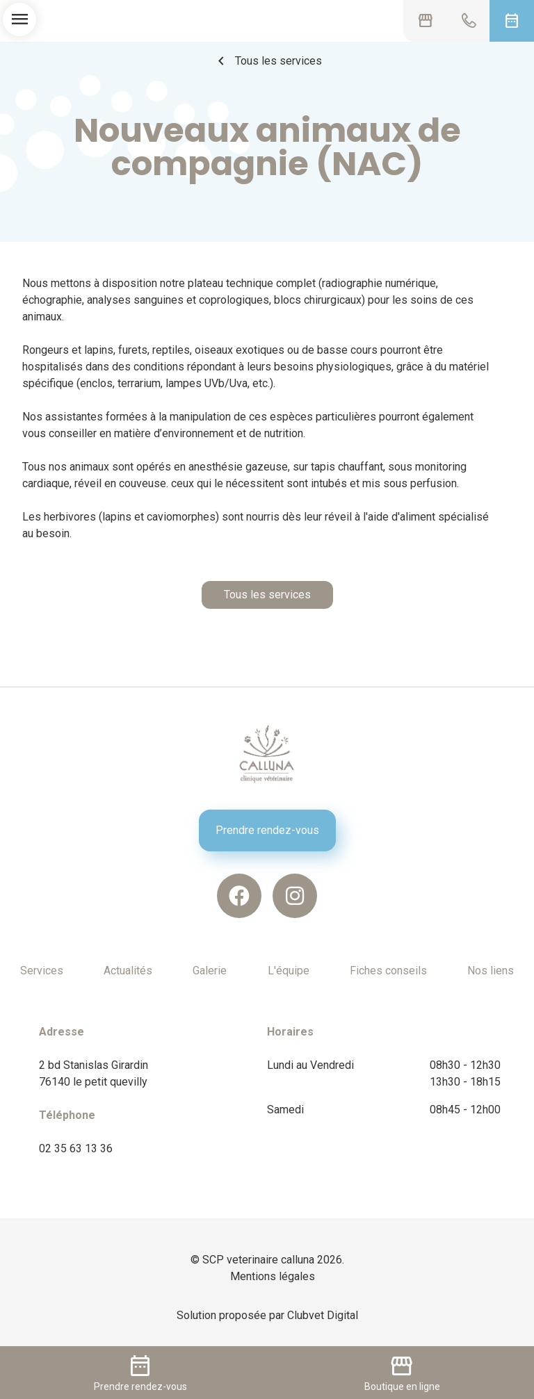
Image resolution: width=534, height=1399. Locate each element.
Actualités (128, 970)
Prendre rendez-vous (267, 830)
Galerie (210, 970)
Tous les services (267, 61)
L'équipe (288, 970)
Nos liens (490, 970)
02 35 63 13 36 (76, 1148)
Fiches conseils (388, 970)
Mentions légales (272, 1276)
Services (41, 970)
